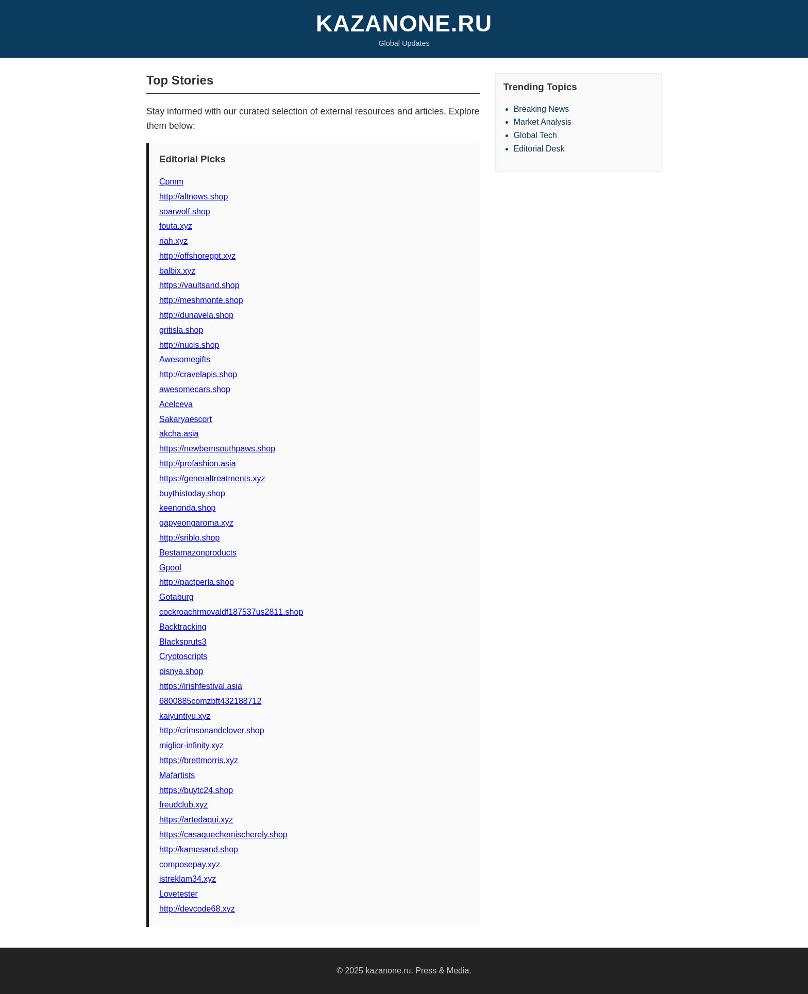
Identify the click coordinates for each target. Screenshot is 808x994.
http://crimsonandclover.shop (211, 730)
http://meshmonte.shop (201, 300)
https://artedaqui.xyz (196, 819)
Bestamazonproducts (198, 552)
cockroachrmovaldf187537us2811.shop (231, 612)
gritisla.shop (181, 330)
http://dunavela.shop (196, 315)
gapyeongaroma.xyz (196, 522)
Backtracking (183, 626)
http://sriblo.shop (189, 537)
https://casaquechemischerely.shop (223, 834)
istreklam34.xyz (187, 878)
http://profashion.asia (197, 463)
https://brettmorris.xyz (198, 760)
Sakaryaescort (185, 419)
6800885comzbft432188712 (210, 701)
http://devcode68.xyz (197, 908)
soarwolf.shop (184, 211)
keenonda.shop (187, 507)
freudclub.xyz (183, 804)
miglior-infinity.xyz (191, 745)
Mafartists (177, 775)
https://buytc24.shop (196, 790)
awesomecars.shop (194, 389)
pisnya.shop (181, 671)
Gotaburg (176, 597)
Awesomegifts (184, 359)
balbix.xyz (177, 270)
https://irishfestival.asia (200, 686)
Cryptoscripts (183, 656)
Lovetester (178, 893)
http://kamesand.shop (198, 849)
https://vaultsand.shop (199, 285)
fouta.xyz (175, 226)
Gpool (170, 567)
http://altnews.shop (193, 196)
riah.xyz (173, 241)
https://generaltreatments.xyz (212, 478)
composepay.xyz (189, 864)
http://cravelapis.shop (198, 374)
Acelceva (176, 404)
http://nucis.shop (189, 345)
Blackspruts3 (183, 641)
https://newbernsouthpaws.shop (217, 448)
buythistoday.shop (192, 493)
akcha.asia (179, 433)
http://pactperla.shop (196, 582)
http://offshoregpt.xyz (197, 255)
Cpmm (171, 181)
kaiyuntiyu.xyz (185, 716)
